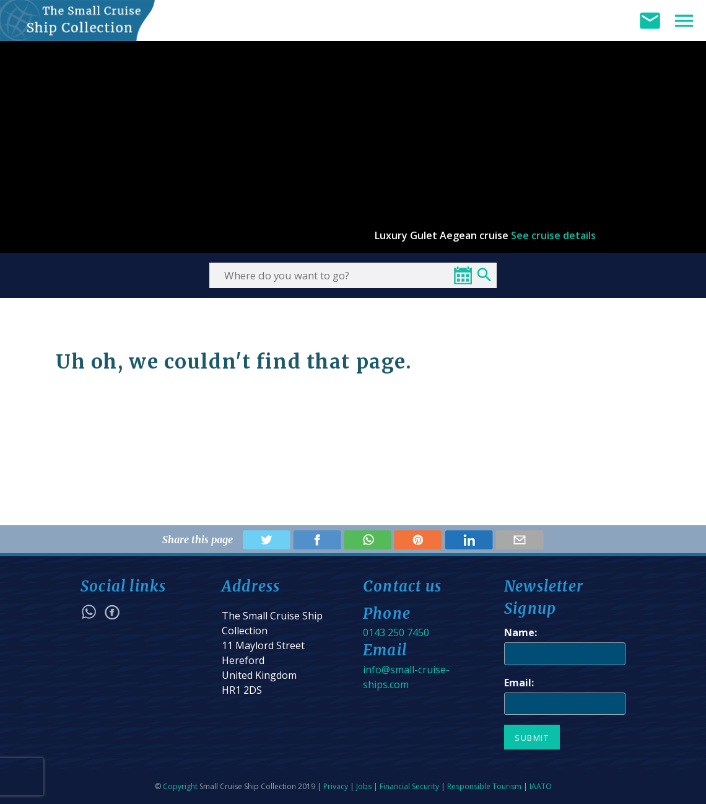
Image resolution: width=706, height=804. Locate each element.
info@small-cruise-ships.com (406, 677)
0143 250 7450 (396, 632)
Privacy (335, 786)
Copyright (180, 786)
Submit (532, 737)
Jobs (364, 786)
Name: (520, 632)
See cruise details (553, 235)
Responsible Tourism (484, 786)
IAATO (541, 786)
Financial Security (409, 786)
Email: (519, 682)
